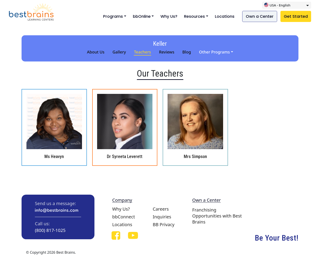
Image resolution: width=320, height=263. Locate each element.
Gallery (119, 52)
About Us (95, 52)
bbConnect (123, 217)
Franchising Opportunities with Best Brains (217, 216)
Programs (113, 16)
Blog (186, 52)
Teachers (142, 52)
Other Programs (214, 52)
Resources (194, 16)
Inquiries (162, 217)
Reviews (166, 52)
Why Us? (168, 16)
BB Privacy (163, 224)
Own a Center (260, 16)
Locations (224, 16)
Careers (161, 209)
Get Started (296, 16)
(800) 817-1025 (50, 230)
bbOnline (142, 16)
